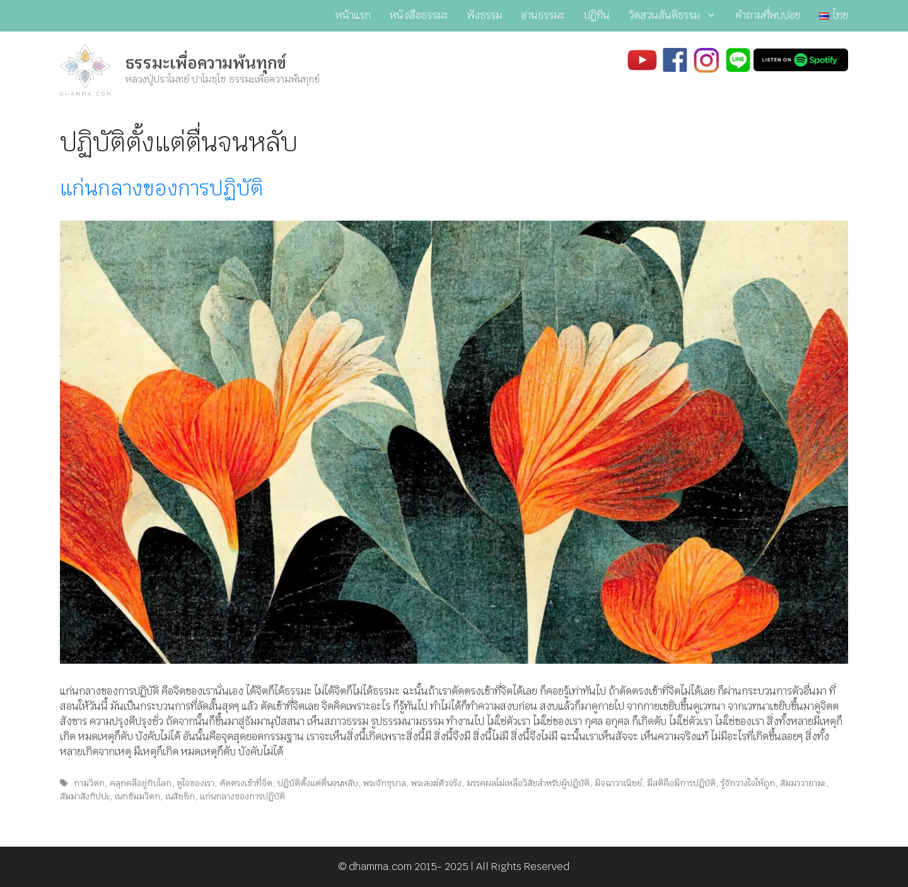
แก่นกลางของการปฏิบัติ (161, 188)
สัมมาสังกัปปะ (85, 796)
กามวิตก (89, 783)
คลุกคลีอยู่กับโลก (141, 783)
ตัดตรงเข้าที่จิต (245, 783)
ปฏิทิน (597, 15)
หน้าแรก (353, 15)
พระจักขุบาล (384, 783)
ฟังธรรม (484, 15)
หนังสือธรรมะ (419, 15)
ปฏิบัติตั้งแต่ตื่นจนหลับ (317, 783)
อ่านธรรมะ (543, 15)
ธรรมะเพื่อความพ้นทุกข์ (205, 63)
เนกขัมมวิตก (137, 796)
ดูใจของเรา (195, 783)
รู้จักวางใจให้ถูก (748, 783)
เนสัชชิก (180, 796)
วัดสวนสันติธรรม (677, 16)
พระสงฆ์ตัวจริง (436, 783)
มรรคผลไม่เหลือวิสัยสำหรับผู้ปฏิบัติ (528, 783)
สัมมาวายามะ (803, 783)
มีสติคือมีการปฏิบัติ (681, 783)
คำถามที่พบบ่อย (767, 15)
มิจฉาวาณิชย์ (618, 783)
